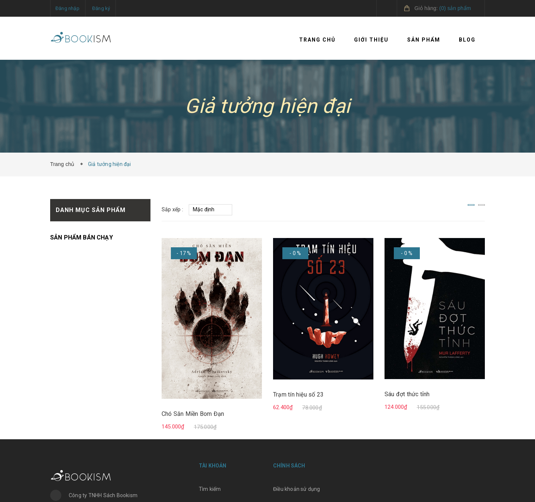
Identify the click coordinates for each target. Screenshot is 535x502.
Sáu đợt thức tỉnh (407, 394)
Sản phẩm (423, 40)
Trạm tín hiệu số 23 (298, 394)
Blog (467, 40)
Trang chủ (317, 40)
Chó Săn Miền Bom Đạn (193, 413)
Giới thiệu (371, 40)
